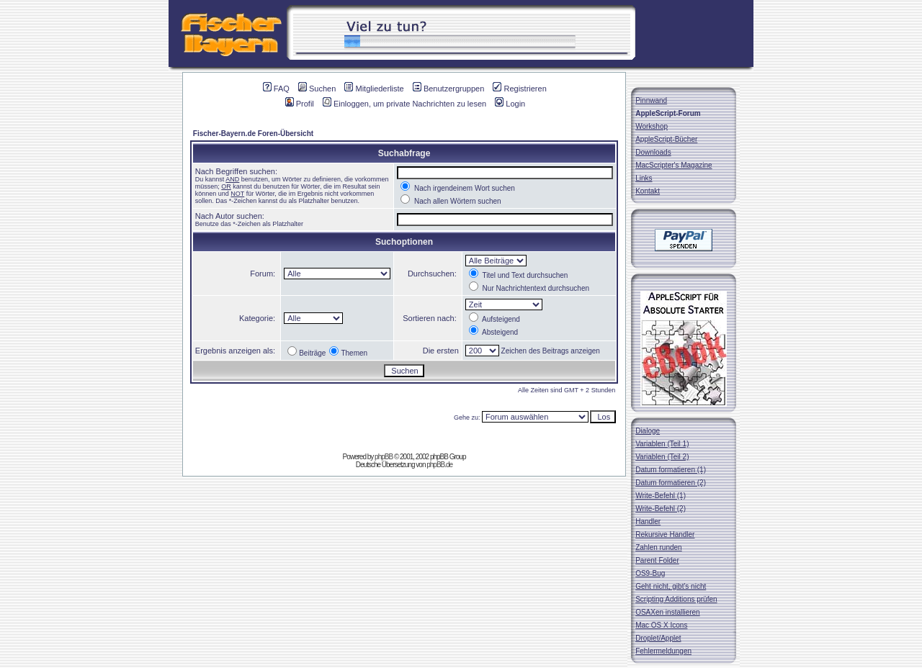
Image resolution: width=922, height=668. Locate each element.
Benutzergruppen (448, 88)
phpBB (384, 457)
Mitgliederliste (373, 88)
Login (510, 103)
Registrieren (519, 88)
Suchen (317, 88)
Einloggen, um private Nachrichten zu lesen (404, 103)
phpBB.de (439, 465)
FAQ (276, 88)
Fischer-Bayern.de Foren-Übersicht (253, 133)
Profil (299, 103)
